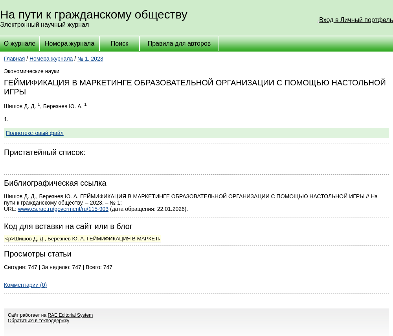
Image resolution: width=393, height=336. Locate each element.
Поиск (119, 43)
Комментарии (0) (25, 285)
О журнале (19, 43)
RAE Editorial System (70, 315)
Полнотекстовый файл (35, 133)
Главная (14, 58)
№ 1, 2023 (90, 58)
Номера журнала (69, 43)
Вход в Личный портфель (356, 20)
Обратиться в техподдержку (38, 320)
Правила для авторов (179, 43)
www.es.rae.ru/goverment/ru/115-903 (63, 209)
